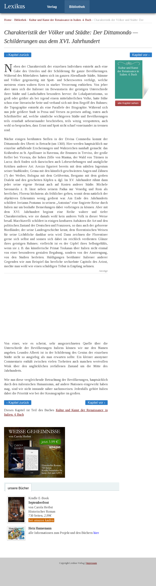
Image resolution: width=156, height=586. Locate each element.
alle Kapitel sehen (128, 103)
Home (8, 19)
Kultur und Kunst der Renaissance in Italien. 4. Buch (60, 19)
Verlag (52, 7)
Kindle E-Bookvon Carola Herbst (40, 502)
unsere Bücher (18, 488)
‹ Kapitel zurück (17, 55)
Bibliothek (77, 7)
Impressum (91, 563)
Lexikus (14, 6)
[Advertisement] (56, 303)
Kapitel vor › (141, 55)
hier (96, 532)
